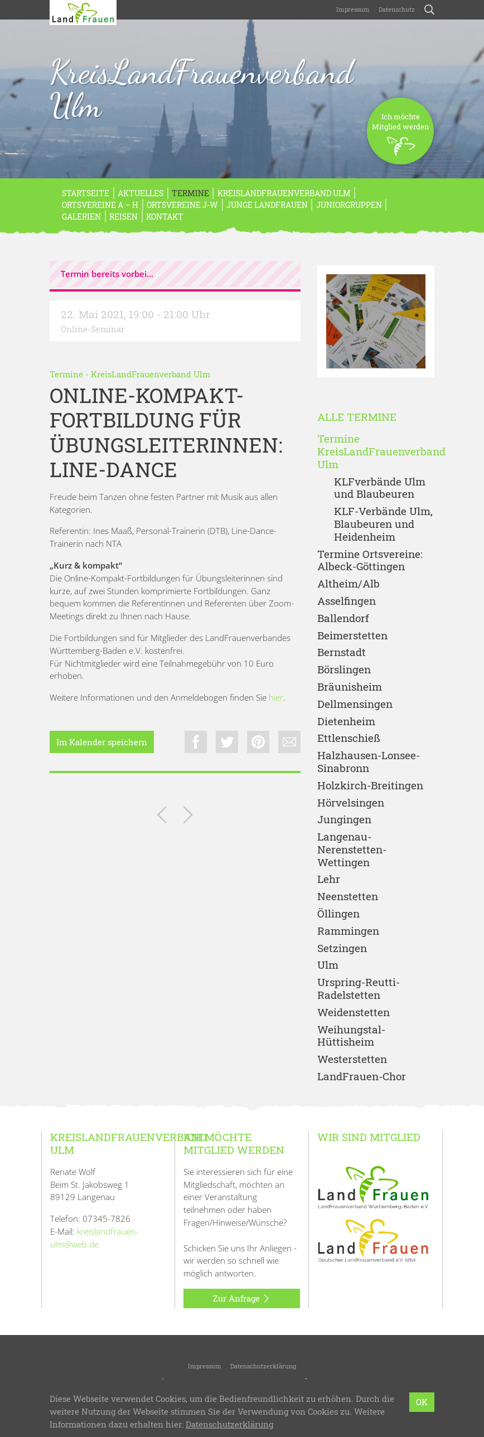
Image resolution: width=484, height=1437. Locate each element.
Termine (190, 193)
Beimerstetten (352, 635)
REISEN (123, 216)
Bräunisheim (349, 687)
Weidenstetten (353, 1012)
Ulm (327, 965)
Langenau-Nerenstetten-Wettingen (351, 849)
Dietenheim (346, 721)
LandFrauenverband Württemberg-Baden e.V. (250, 1395)
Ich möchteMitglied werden (400, 137)
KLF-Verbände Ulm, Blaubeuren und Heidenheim (383, 524)
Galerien (81, 216)
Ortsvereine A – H (100, 205)
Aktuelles (140, 193)
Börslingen (344, 669)
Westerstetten (352, 1059)
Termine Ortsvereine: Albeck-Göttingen (370, 561)
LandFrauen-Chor (361, 1076)
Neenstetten (347, 896)
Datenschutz (397, 9)
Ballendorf (343, 618)
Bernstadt (341, 652)
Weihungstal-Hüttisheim (351, 1036)
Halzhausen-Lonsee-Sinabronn (368, 762)
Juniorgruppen (349, 205)
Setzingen (342, 948)
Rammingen (348, 931)
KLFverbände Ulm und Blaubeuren (379, 488)
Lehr (328, 879)
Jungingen (344, 819)
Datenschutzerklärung (263, 1366)
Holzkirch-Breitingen (370, 785)
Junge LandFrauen (267, 205)
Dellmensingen (355, 704)
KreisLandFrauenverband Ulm (201, 88)
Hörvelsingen (350, 803)
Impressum (353, 9)
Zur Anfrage (241, 1299)
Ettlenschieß (348, 738)
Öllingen (338, 913)
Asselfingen (346, 601)
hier (276, 697)
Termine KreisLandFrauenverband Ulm (375, 451)
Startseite (85, 193)
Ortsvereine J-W (182, 205)
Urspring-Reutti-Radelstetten (358, 989)
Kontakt (164, 216)
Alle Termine (356, 417)
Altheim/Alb (348, 583)
